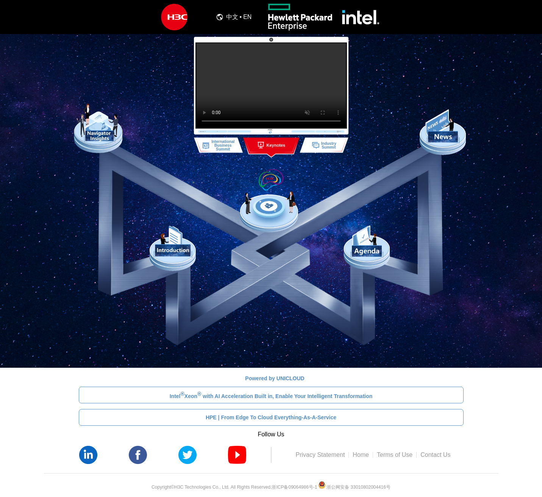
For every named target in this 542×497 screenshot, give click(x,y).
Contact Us (435, 455)
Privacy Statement (320, 455)
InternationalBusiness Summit (218, 145)
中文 (232, 17)
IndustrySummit (324, 145)
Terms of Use (394, 455)
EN (247, 17)
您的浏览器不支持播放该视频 (270, 85)
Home (361, 455)
